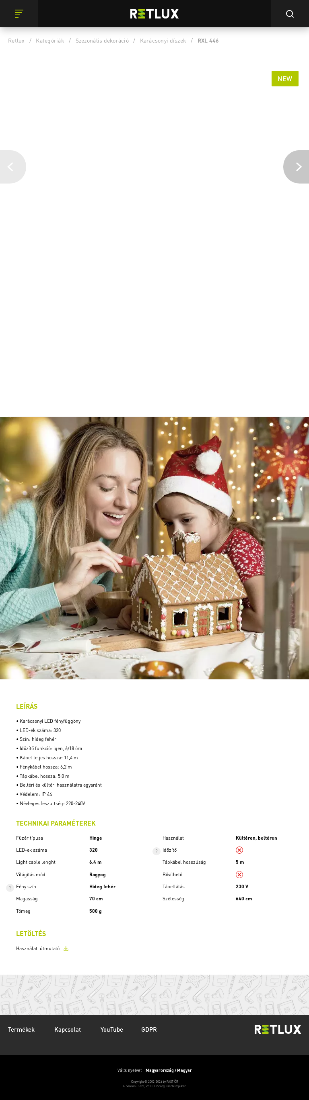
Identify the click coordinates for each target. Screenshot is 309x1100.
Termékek (22, 1029)
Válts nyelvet (154, 1070)
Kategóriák (50, 40)
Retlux (16, 40)
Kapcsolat (68, 1029)
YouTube (112, 1029)
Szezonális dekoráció (102, 40)
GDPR (149, 1029)
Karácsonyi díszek (163, 40)
